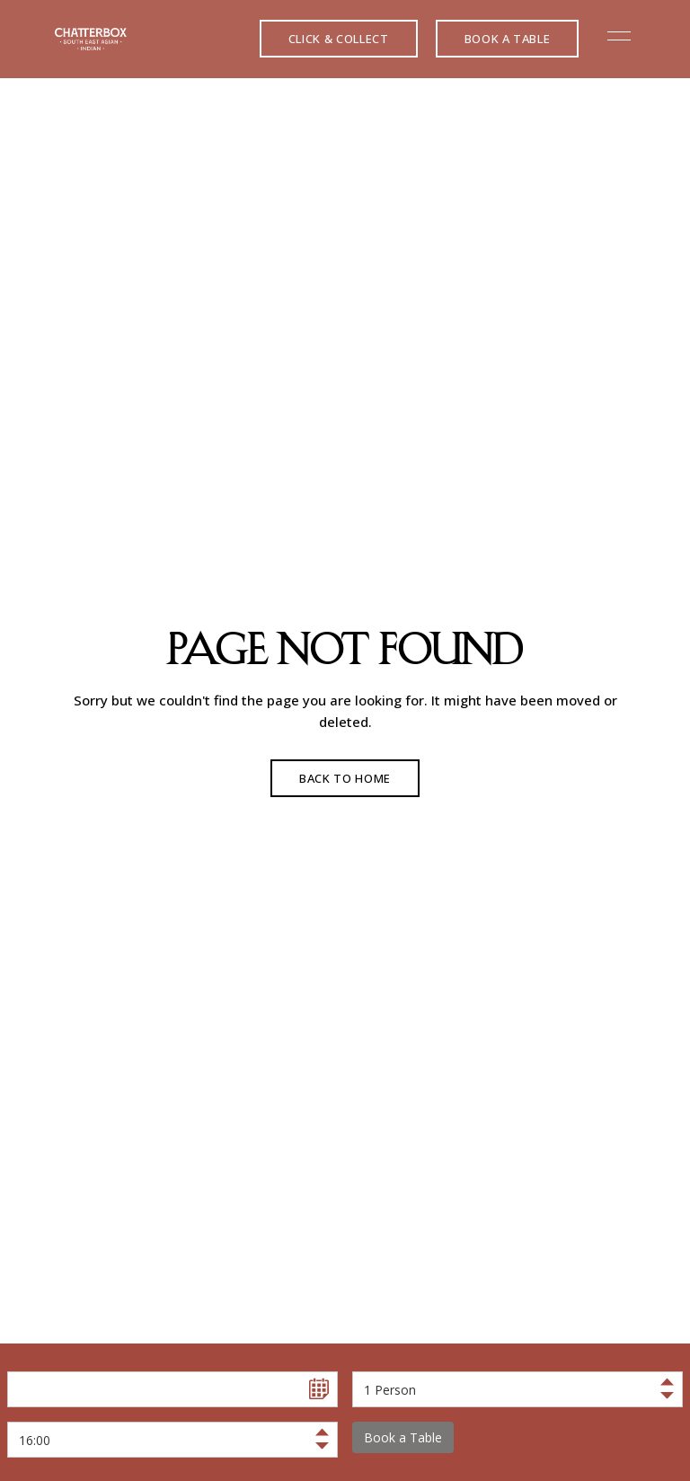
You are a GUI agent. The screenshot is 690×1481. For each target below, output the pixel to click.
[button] (339, 39)
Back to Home (345, 778)
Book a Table (403, 1437)
